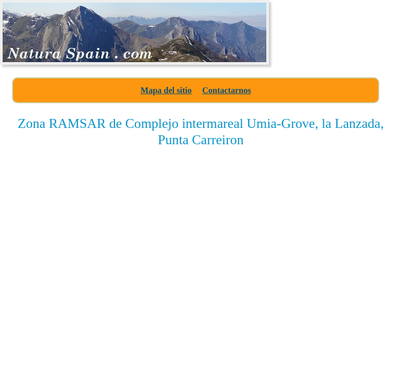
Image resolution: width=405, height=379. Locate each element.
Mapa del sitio (166, 90)
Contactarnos (226, 90)
